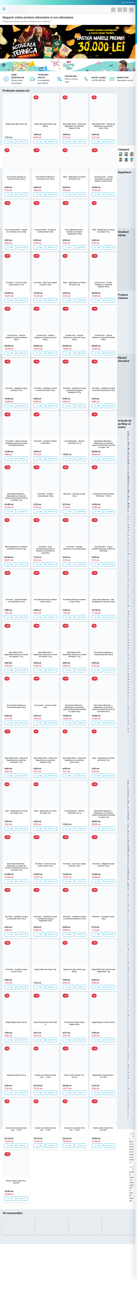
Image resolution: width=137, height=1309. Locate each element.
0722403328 (130, 2)
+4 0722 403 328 (98, 80)
